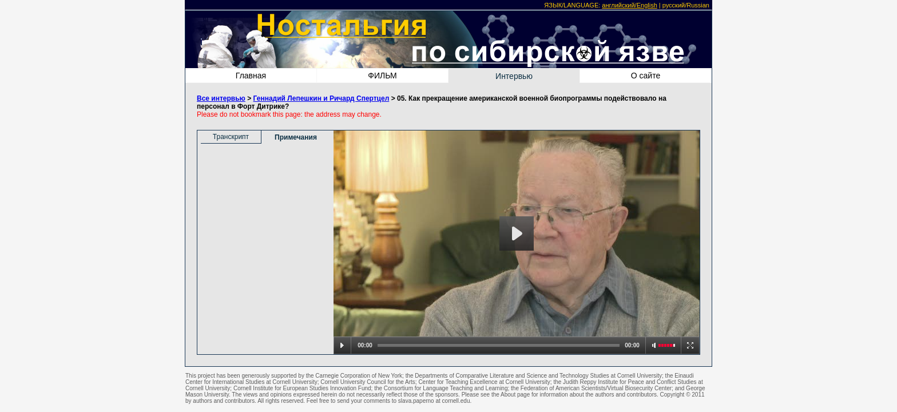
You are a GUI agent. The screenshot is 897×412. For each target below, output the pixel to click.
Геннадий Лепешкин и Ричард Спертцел (321, 98)
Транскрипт (231, 137)
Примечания (296, 137)
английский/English (629, 5)
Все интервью (221, 98)
